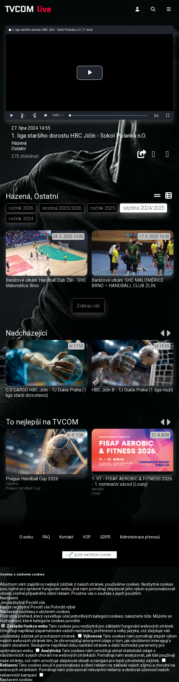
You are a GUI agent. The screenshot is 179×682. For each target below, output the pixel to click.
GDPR (105, 537)
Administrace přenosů (140, 537)
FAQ (46, 537)
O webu (26, 537)
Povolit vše (35, 602)
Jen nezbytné (12, 602)
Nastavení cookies (16, 679)
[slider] (109, 115)
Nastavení (9, 598)
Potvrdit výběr (63, 607)
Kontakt (66, 537)
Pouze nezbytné (15, 607)
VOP (87, 537)
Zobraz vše (88, 306)
